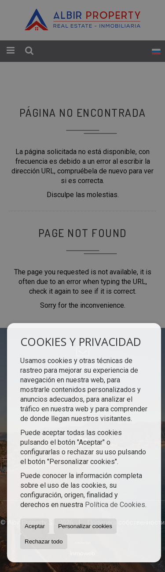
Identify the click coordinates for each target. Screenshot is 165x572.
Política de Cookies (115, 504)
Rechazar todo (44, 541)
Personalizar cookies (85, 526)
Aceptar (35, 526)
